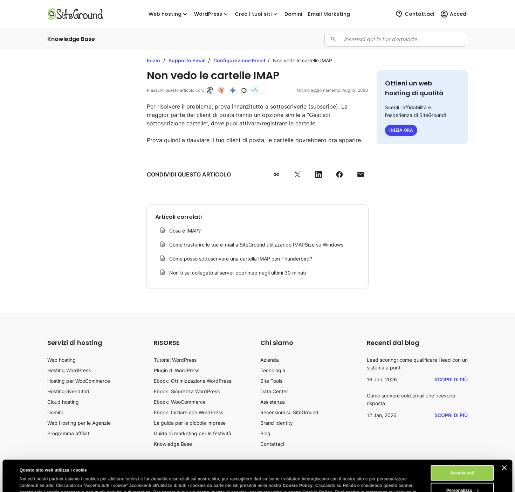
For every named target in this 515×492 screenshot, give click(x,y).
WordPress (211, 14)
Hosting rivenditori (68, 391)
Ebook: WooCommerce (180, 402)
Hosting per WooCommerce (78, 381)
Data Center (274, 391)
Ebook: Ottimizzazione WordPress (192, 381)
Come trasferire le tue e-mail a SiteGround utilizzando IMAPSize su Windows (256, 245)
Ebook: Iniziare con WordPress (188, 412)
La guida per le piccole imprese (190, 423)
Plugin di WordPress (176, 370)
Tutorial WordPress (175, 360)
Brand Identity (276, 423)
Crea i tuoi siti (257, 14)
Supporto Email (188, 60)
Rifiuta (462, 478)
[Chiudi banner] (504, 438)
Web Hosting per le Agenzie (79, 423)
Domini (55, 412)
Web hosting (168, 14)
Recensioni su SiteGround (289, 412)
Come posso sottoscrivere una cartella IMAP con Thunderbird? (240, 259)
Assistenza (272, 402)
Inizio (153, 60)
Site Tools (271, 381)
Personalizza (462, 461)
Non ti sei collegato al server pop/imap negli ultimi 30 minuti (237, 273)
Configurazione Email (239, 60)
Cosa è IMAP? (185, 231)
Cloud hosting (63, 402)
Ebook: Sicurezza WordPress (187, 391)
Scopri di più (451, 379)
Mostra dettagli (35, 480)
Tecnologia (272, 370)
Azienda (269, 360)
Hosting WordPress (69, 370)
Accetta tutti (462, 443)
